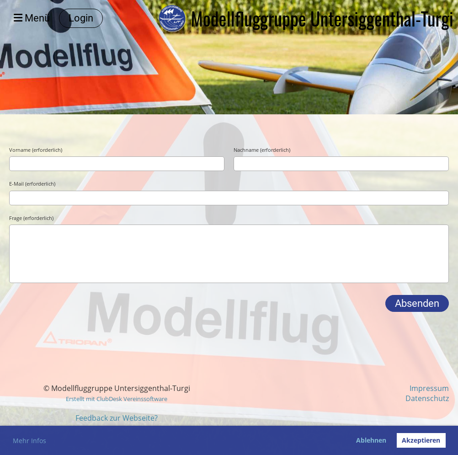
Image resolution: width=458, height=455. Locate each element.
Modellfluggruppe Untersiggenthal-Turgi (322, 18)
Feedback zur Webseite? (116, 418)
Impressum (429, 388)
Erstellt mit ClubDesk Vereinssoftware (116, 399)
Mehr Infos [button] (29, 440)
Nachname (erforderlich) (262, 149)
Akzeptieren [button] (421, 440)
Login (81, 18)
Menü (32, 18)
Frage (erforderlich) (31, 217)
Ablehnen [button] (371, 440)
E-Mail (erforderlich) (32, 183)
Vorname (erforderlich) (35, 149)
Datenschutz (427, 398)
